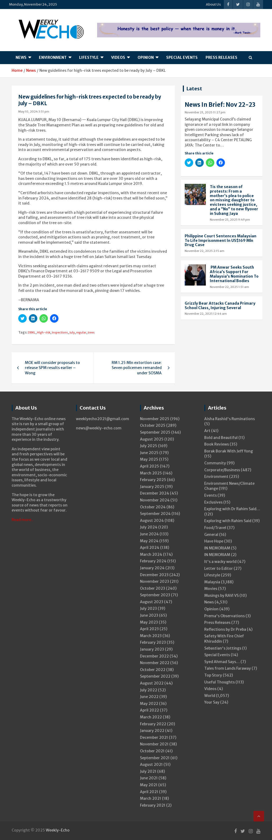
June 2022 (149, 696)
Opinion (146, 57)
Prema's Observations (224, 616)
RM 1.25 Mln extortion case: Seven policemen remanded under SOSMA (137, 367)
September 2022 (155, 676)
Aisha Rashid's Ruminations (229, 418)
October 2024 (153, 507)
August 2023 (151, 601)
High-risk (43, 332)
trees (91, 332)
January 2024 (152, 568)
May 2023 (149, 622)
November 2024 (155, 500)
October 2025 (152, 425)
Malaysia (212, 582)
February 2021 (152, 805)
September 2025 (155, 432)
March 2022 (151, 717)
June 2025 (149, 452)
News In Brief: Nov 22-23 (220, 104)
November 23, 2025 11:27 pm (205, 112)
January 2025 (152, 486)
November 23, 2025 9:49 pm (230, 219)
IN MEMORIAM (217, 548)
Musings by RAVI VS (221, 595)
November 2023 (154, 581)
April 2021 (149, 791)
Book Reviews (216, 444)
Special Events (182, 57)
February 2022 (153, 724)
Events (210, 495)
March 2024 (151, 554)
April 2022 (149, 710)
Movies (210, 588)
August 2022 (152, 683)
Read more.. (22, 519)
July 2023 (148, 608)
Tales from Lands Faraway (227, 668)
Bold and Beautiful (221, 437)
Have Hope (213, 541)
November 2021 (154, 744)
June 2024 (149, 534)
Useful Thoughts (219, 682)
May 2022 (149, 703)
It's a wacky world (220, 561)
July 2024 (148, 527)
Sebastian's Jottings (222, 648)
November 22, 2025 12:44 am (206, 313)
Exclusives (213, 502)
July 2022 (148, 690)
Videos (118, 57)
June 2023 (149, 615)
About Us (213, 4)
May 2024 (149, 541)
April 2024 (149, 547)
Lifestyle (89, 57)
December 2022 (154, 656)
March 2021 (150, 798)
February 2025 (153, 479)
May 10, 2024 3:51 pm (33, 111)
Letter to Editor (218, 568)
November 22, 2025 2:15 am (204, 251)
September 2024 (155, 513)
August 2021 (151, 764)
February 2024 (153, 561)
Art (207, 430)
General (211, 534)
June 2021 (149, 778)
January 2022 (152, 730)
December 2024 (154, 493)
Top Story (213, 675)
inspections (60, 332)
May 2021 (148, 785)
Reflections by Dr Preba (225, 629)
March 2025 (151, 473)
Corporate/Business (222, 470)
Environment (53, 57)
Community (215, 463)
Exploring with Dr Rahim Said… (232, 508)
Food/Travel (215, 527)
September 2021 (155, 757)
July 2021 (148, 771)
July (72, 332)
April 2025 (149, 466)
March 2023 (151, 635)
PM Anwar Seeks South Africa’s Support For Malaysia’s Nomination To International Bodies (234, 274)
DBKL (31, 332)
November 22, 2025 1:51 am (229, 287)
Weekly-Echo (58, 830)
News (21, 57)
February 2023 (153, 642)
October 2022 (152, 669)
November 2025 (154, 418)
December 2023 (154, 574)
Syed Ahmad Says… (222, 661)
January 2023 (152, 649)
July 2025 (148, 445)
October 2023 (152, 588)
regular (81, 332)
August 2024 (152, 520)
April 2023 (149, 628)
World (209, 695)
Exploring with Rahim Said (227, 520)
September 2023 (155, 595)
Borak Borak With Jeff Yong (228, 451)
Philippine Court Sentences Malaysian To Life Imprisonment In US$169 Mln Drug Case (220, 240)
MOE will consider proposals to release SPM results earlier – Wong (52, 367)
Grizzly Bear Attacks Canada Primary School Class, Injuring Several (220, 305)
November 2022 (154, 662)
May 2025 (149, 459)
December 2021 (154, 737)
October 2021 (152, 751)
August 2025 (152, 439)
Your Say (211, 702)
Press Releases (221, 57)
